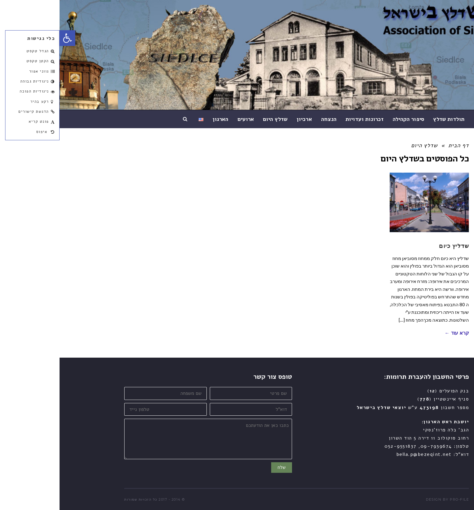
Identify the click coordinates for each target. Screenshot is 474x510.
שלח (222, 467)
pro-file (399, 499)
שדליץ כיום (394, 245)
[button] (8, 38)
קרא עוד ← (397, 333)
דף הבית (399, 145)
